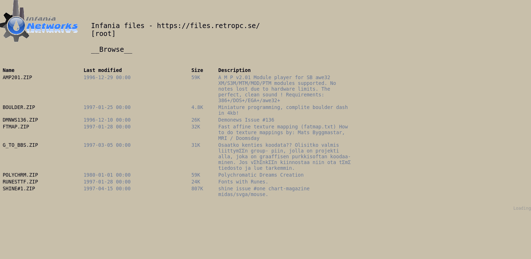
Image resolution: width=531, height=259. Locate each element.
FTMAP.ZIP (16, 127)
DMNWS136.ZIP (20, 120)
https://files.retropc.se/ (208, 25)
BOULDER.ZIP (19, 107)
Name (8, 70)
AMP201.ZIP (17, 77)
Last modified (102, 70)
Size (197, 70)
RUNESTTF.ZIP (20, 182)
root (103, 33)
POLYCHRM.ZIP (20, 175)
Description (234, 70)
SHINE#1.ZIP (19, 188)
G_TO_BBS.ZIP (20, 145)
